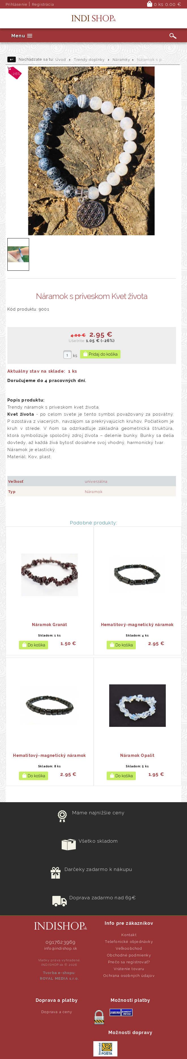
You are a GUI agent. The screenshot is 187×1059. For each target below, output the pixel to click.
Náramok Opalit (137, 755)
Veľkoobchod (129, 948)
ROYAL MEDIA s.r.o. (59, 978)
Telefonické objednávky (129, 942)
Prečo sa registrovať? (129, 962)
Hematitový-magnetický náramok (137, 625)
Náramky (121, 59)
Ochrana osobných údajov (129, 975)
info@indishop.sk (60, 948)
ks (75, 355)
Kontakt (128, 935)
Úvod (60, 59)
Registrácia (43, 4)
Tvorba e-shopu (59, 973)
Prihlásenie (16, 4)
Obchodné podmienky (129, 955)
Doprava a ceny (56, 1012)
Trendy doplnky (89, 59)
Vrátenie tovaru (129, 969)
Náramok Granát (49, 625)
